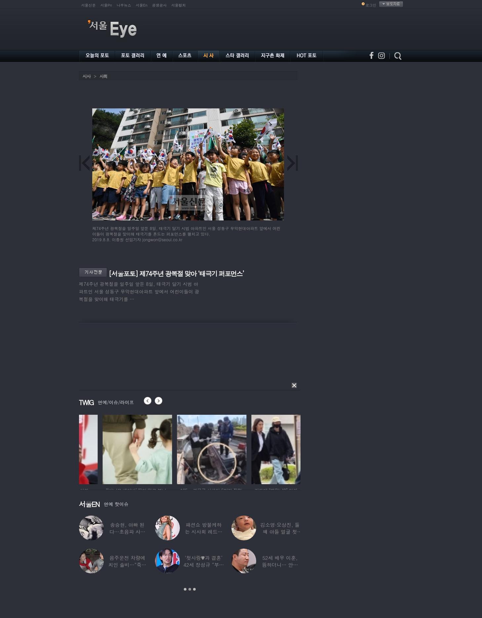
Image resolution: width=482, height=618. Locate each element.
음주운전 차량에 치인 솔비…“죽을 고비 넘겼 (127, 564)
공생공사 (159, 5)
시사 (87, 76)
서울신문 (88, 5)
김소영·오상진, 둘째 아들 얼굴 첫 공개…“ (280, 531)
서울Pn (106, 5)
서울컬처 (178, 5)
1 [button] (185, 589)
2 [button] (189, 589)
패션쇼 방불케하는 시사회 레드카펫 (203, 531)
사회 (103, 76)
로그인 (371, 5)
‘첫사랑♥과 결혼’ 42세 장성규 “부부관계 (203, 564)
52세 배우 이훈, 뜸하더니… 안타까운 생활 (280, 564)
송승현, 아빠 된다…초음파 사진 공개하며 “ (127, 531)
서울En (141, 5)
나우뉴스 (124, 5)
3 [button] (194, 589)
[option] (109, 448)
